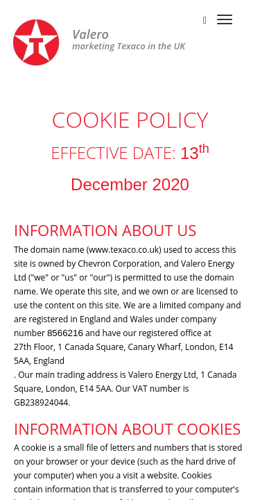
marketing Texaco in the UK (128, 40)
